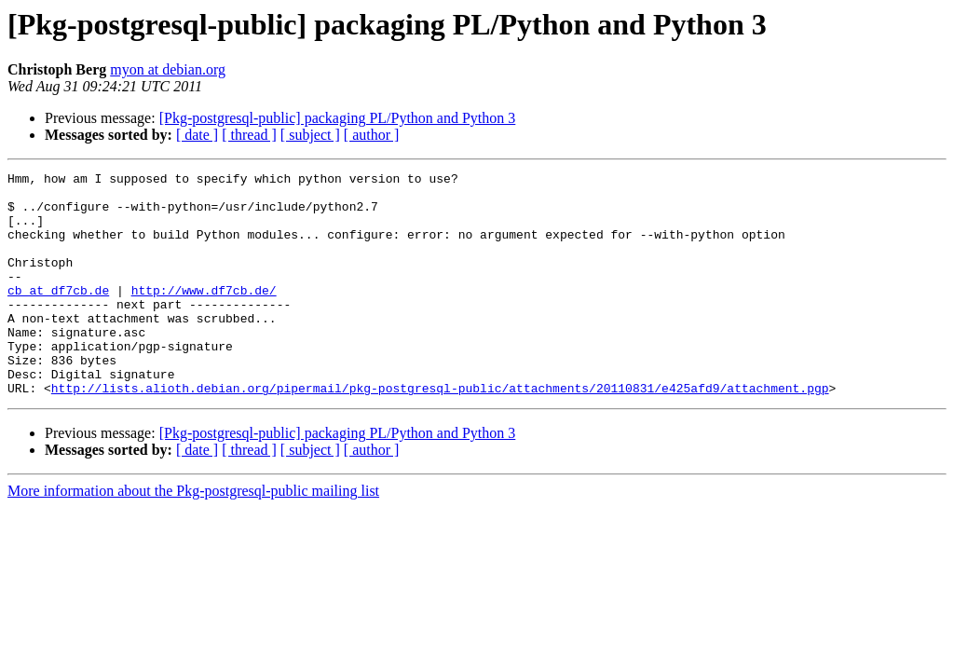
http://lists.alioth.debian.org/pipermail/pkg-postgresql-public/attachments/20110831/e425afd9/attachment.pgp (440, 432)
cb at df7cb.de (58, 315)
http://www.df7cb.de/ (204, 315)
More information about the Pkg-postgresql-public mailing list (193, 535)
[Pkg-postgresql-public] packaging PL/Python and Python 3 (337, 118)
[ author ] (372, 135)
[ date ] (197, 135)
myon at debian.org (167, 69)
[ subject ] (310, 135)
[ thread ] (249, 135)
